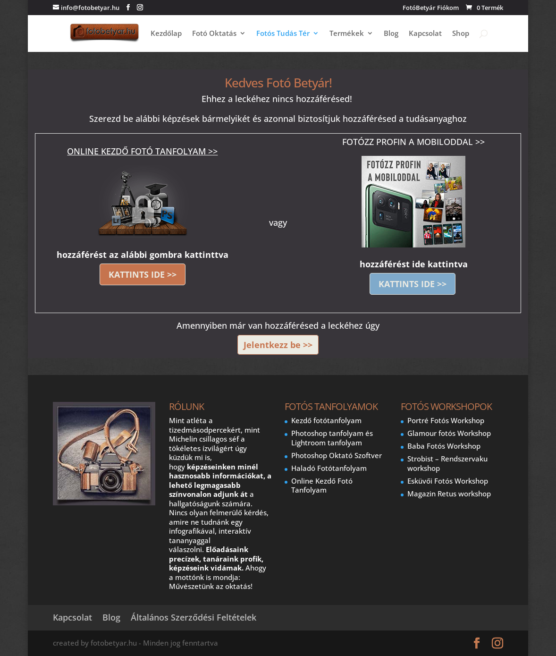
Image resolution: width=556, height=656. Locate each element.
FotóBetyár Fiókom (431, 8)
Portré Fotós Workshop (445, 420)
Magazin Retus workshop (449, 493)
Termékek (346, 34)
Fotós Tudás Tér (283, 34)
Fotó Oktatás (214, 34)
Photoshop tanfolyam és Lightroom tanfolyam (332, 437)
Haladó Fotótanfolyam (329, 468)
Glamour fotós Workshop (449, 433)
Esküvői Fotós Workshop (447, 481)
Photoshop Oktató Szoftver (336, 455)
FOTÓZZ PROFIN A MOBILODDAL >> (413, 141)
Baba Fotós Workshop (443, 446)
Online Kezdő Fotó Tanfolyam (322, 485)
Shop (460, 34)
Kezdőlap (166, 34)
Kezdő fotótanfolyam (326, 420)
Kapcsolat (425, 34)
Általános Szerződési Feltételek (193, 617)
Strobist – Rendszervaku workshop (447, 463)
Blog (391, 34)
